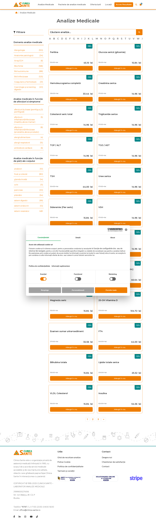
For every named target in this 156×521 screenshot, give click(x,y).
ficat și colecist (28, 174)
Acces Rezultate (124, 4)
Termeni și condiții (65, 471)
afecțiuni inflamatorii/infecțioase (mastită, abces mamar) (28, 119)
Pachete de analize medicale (72, 4)
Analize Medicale (46, 4)
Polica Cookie (63, 462)
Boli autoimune (28, 71)
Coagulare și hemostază (28, 82)
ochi (28, 185)
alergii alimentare (28, 137)
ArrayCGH (28, 61)
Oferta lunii (95, 4)
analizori (28, 169)
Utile (60, 451)
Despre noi (107, 457)
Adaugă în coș (71, 68)
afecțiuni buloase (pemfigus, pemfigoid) (28, 110)
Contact (106, 451)
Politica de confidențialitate (70, 466)
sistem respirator (28, 211)
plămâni (28, 195)
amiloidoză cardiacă (28, 148)
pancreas (28, 190)
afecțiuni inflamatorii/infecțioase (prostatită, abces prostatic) (28, 129)
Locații (108, 4)
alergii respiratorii (28, 143)
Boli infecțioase (28, 77)
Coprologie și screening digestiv (28, 88)
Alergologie (28, 50)
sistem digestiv (28, 200)
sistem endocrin (28, 206)
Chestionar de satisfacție (113, 462)
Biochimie (28, 66)
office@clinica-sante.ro (29, 510)
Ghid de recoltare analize (69, 457)
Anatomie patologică (28, 55)
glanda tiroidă (28, 179)
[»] (104, 419)
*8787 (24, 507)
